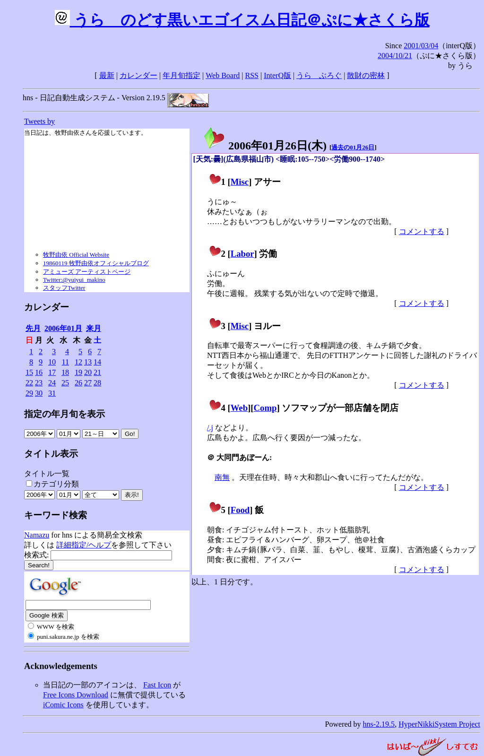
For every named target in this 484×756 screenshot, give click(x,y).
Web (239, 408)
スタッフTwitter (64, 287)
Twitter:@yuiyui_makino (74, 279)
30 (39, 393)
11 (65, 362)
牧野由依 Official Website (76, 254)
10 (52, 362)
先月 (33, 328)
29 (29, 393)
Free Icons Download (75, 695)
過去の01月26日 (352, 147)
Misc (240, 182)
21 (97, 372)
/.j (210, 428)
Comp (265, 408)
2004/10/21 (395, 56)
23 (39, 383)
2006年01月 (63, 328)
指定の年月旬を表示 (64, 414)
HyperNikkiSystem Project (439, 724)
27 (88, 383)
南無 (222, 477)
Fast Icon (157, 685)
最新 (106, 75)
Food (240, 510)
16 (39, 372)
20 (88, 372)
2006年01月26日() (265, 145)
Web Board (223, 75)
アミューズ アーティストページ (86, 271)
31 (52, 393)
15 (29, 372)
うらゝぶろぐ (319, 75)
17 (52, 372)
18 (65, 372)
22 (29, 383)
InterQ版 (277, 75)
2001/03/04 (421, 46)
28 (97, 383)
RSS (252, 75)
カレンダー (138, 75)
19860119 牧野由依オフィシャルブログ (96, 263)
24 (52, 383)
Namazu (36, 535)
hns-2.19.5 (379, 724)
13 (88, 362)
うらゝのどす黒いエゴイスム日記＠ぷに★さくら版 (242, 19)
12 (78, 362)
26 (78, 383)
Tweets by (39, 121)
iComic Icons (63, 705)
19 (78, 372)
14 (97, 362)
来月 (93, 328)
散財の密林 (366, 75)
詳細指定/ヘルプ (83, 545)
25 (65, 383)
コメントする (421, 231)
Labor (242, 254)
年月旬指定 (181, 75)
